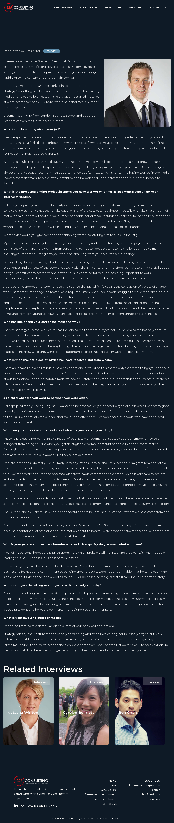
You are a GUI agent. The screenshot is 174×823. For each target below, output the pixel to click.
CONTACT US (157, 7)
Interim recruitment (103, 799)
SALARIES (135, 7)
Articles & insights (148, 794)
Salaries (155, 790)
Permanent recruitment (100, 794)
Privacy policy (151, 799)
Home (112, 785)
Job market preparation (144, 785)
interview (51, 50)
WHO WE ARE (63, 7)
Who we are (109, 790)
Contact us (109, 803)
